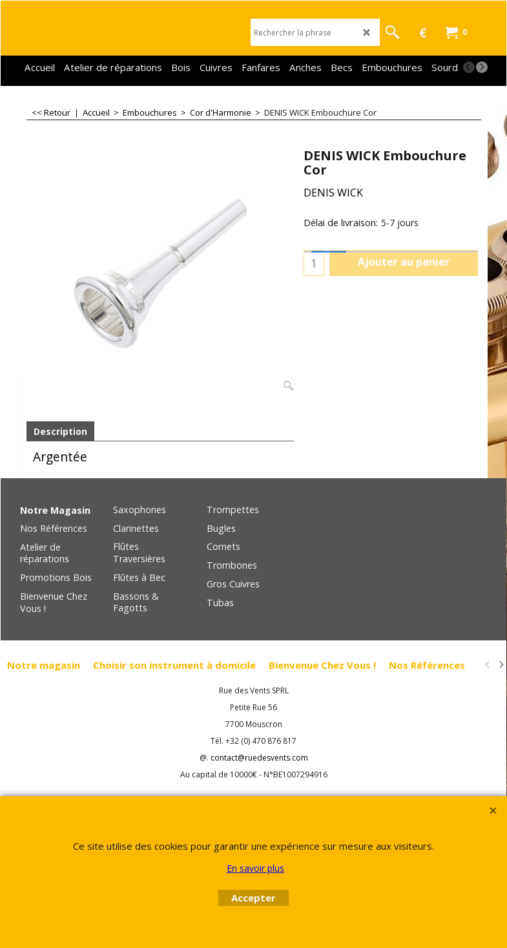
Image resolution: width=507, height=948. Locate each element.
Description (60, 431)
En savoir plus (255, 868)
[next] (482, 67)
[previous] (469, 67)
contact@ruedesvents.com (259, 758)
